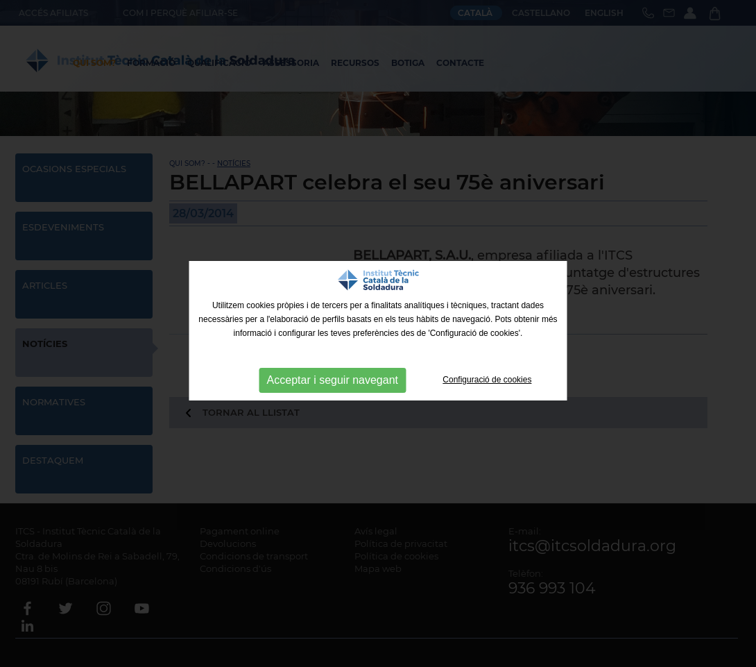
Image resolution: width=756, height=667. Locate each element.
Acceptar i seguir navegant (332, 380)
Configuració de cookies (487, 380)
